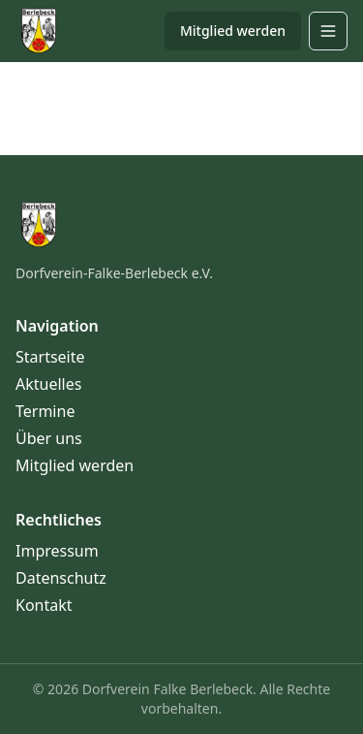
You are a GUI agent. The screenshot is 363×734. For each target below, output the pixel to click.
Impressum (57, 550)
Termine (45, 411)
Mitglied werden (233, 30)
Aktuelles (48, 384)
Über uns (48, 438)
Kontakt (44, 605)
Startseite (50, 356)
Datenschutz (60, 578)
